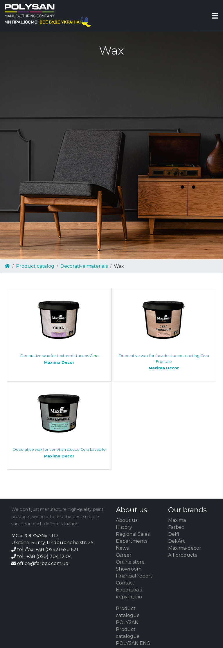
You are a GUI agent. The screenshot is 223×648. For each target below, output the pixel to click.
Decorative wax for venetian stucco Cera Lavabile (59, 453)
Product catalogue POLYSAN (128, 615)
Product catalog (35, 266)
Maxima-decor (184, 548)
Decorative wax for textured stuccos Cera (59, 359)
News (122, 548)
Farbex (176, 527)
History (124, 527)
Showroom (128, 569)
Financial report (134, 576)
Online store (130, 562)
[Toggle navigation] (215, 15)
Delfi (173, 534)
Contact (125, 583)
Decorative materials (84, 266)
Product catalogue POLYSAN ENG (133, 636)
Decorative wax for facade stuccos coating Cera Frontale (163, 362)
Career (124, 555)
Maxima (177, 520)
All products (182, 555)
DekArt (176, 541)
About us (126, 520)
